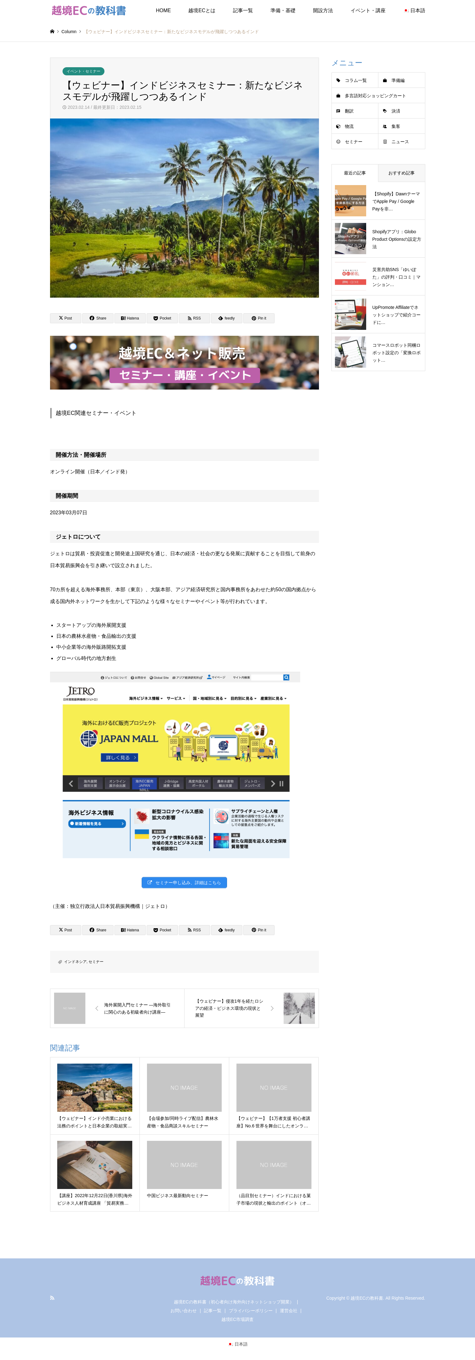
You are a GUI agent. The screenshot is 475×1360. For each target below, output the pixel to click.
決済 (396, 110)
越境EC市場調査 (237, 1319)
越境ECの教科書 (367, 1297)
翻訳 (349, 110)
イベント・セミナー (83, 71)
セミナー (96, 962)
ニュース (400, 141)
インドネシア (75, 962)
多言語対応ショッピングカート (375, 95)
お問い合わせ (183, 1310)
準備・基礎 (283, 10)
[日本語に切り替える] (237, 1344)
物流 (349, 126)
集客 (396, 126)
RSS (52, 1298)
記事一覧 (243, 10)
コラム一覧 (356, 80)
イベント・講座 (368, 10)
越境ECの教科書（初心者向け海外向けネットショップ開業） (234, 1301)
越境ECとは (201, 10)
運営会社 (288, 1310)
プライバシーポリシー (251, 1310)
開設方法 (323, 10)
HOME (163, 10)
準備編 (398, 80)
